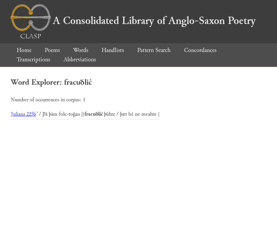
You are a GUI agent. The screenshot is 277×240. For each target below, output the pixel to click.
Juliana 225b (23, 114)
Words (80, 50)
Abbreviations (79, 59)
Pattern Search (154, 50)
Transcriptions (33, 59)
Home (24, 50)
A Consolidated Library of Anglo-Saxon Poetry (133, 20)
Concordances (200, 50)
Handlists (113, 50)
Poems (52, 50)
